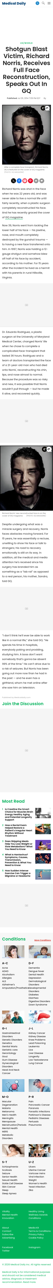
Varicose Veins (37, 1173)
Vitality (6, 1211)
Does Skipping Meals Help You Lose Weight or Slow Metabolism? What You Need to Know (19, 845)
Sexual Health (9, 1180)
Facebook (7, 1247)
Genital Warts (9, 1046)
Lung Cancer (36, 1063)
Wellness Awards (38, 1214)
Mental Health (10, 1128)
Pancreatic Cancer (39, 1104)
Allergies (7, 978)
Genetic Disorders (12, 1039)
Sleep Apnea (9, 1193)
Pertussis (34, 1121)
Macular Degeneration (10, 1103)
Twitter (6, 1250)
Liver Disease (36, 1053)
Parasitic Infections (39, 1111)
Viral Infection (36, 1176)
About (5, 1227)
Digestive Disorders (39, 1001)
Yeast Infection (37, 1186)
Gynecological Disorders (10, 1065)
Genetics (7, 1043)
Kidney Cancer (37, 1033)
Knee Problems (37, 1039)
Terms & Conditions (40, 1231)
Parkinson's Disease (40, 1114)
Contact (6, 1231)
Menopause (8, 1121)
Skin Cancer (9, 1186)
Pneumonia (35, 1125)
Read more (29, 1282)
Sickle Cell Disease (12, 1183)
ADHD (5, 971)
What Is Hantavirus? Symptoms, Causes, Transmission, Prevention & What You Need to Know (18, 860)
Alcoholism (8, 974)
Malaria (6, 1108)
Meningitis (8, 1118)
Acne (5, 967)
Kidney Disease (37, 1036)
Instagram (34, 1247)
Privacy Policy (36, 1234)
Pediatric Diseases (39, 1118)
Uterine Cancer (37, 1170)
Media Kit (34, 1227)
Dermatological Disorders (37, 983)
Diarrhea (33, 998)
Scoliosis (7, 1170)
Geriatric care (10, 1049)
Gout (5, 1056)
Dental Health (36, 974)
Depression (35, 978)
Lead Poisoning (37, 1043)
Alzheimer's (8, 984)
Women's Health (38, 1183)
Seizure (6, 1173)
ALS (4, 981)
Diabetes (34, 994)
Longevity (34, 1056)
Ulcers (32, 1166)
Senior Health (9, 1176)
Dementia (34, 967)
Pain (31, 1101)
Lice (31, 1049)
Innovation (8, 1218)
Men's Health (9, 1114)
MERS (5, 1131)
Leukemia (34, 1046)
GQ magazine (14, 217)
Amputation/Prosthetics (15, 988)
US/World (26, 43)
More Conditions (42, 940)
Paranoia (34, 1108)
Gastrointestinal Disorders (11, 1034)
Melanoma (8, 1111)
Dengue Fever (36, 971)
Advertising (8, 1237)
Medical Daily (14, 3)
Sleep (5, 1190)
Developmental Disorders (37, 989)
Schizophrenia (10, 1166)
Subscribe (7, 1234)
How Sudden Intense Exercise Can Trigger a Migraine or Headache (17, 873)
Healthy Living (36, 1211)
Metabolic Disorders (7, 1136)
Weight (33, 1180)
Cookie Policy (36, 1237)
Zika (31, 1190)
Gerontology (9, 1053)
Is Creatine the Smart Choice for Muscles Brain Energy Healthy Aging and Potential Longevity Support (19, 814)
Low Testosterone (38, 1059)
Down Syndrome (38, 1004)
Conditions (14, 939)
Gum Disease (9, 1059)
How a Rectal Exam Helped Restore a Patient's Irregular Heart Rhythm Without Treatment (18, 830)
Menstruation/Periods (14, 1125)
